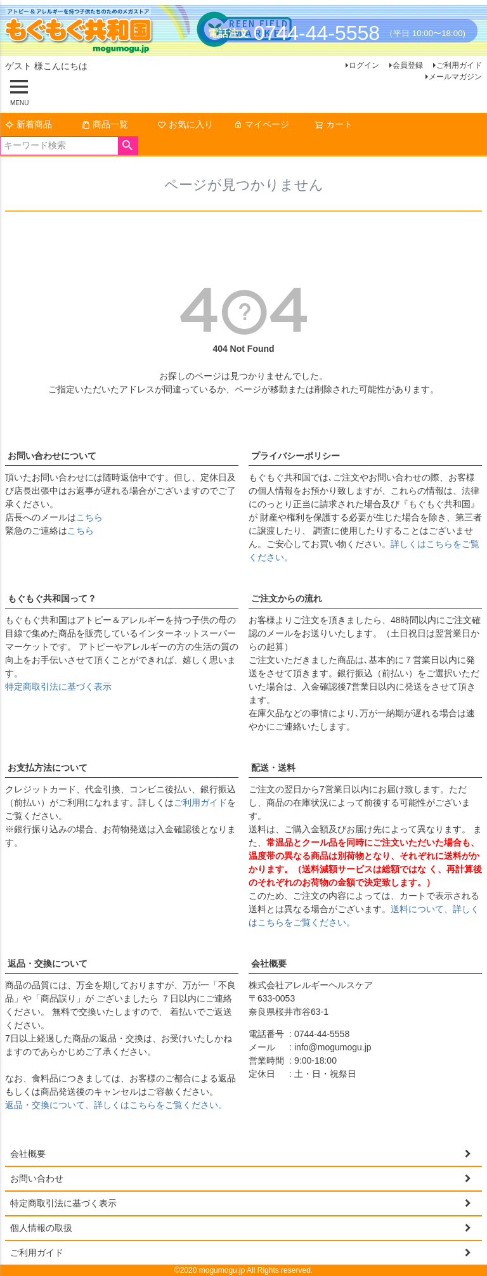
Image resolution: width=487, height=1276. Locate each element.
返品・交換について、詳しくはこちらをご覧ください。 (116, 1105)
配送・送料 (273, 768)
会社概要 (269, 963)
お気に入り (185, 124)
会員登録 (408, 65)
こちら (89, 517)
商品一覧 (104, 124)
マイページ (261, 124)
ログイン (364, 65)
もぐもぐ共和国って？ (52, 598)
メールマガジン (455, 76)
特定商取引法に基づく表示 (58, 686)
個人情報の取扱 (41, 1228)
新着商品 (28, 124)
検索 (128, 146)
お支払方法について (48, 768)
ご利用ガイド (459, 65)
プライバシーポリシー (295, 456)
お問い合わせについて (52, 456)
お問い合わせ (36, 1178)
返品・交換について (48, 963)
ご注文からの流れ (286, 598)
